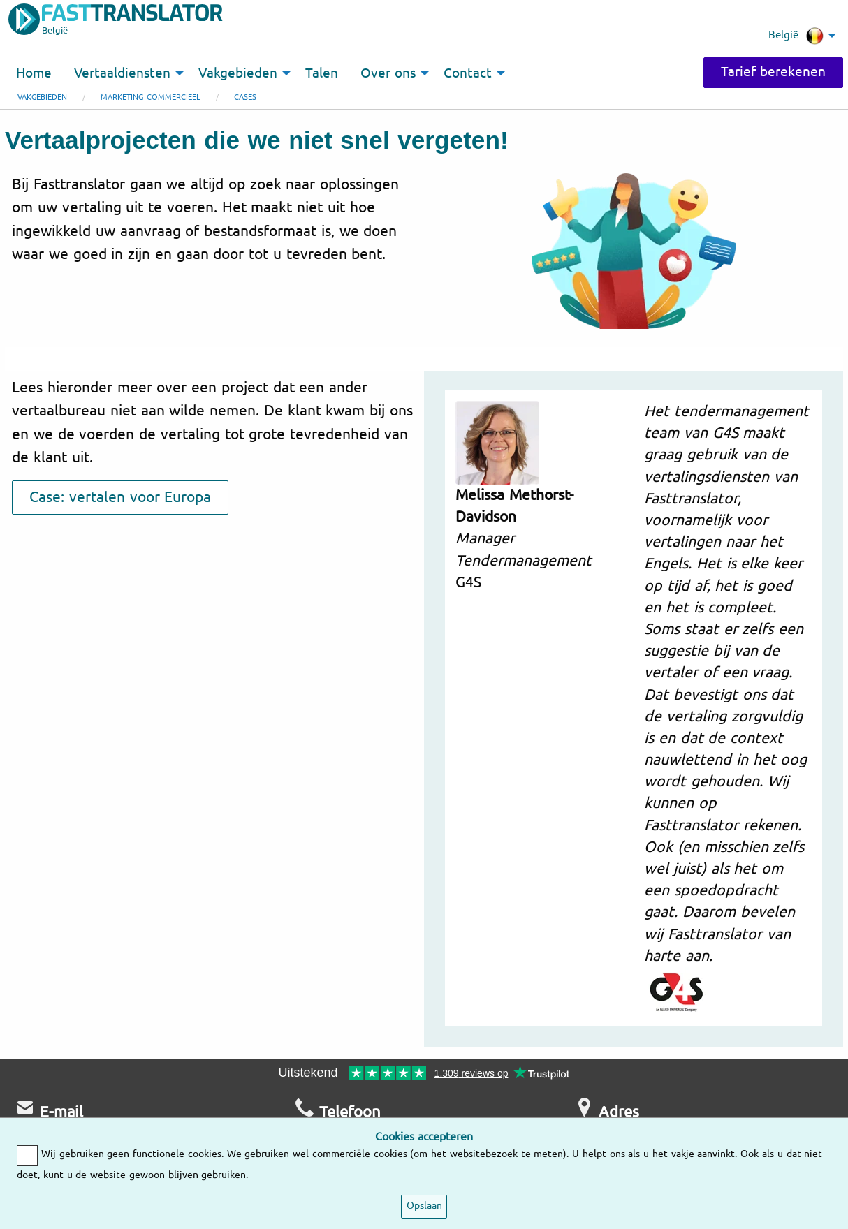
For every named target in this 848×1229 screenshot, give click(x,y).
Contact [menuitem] (468, 73)
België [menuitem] (796, 36)
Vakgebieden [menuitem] (237, 73)
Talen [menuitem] (321, 73)
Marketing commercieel (150, 97)
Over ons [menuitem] (388, 73)
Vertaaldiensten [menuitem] (122, 73)
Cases (245, 97)
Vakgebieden (42, 97)
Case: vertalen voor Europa (120, 497)
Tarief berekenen (773, 72)
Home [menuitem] (34, 73)
